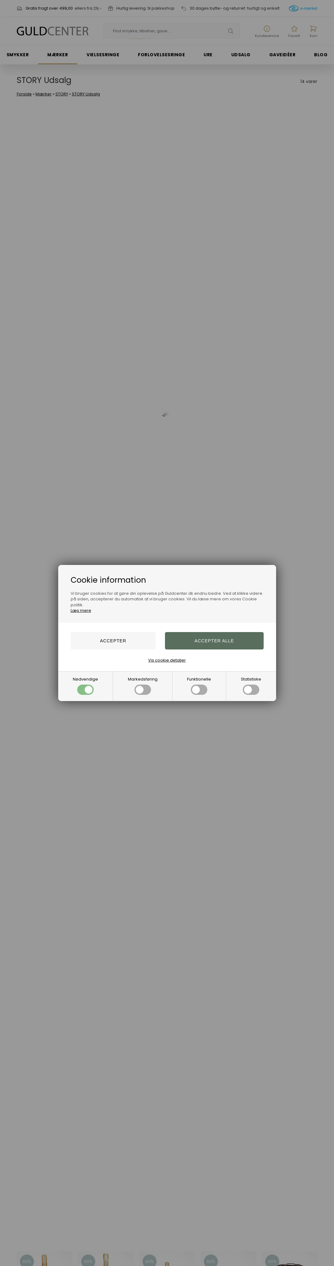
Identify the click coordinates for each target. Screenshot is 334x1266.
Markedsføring (143, 685)
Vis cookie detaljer (167, 660)
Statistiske (251, 685)
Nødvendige (85, 685)
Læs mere (81, 610)
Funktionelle (199, 685)
